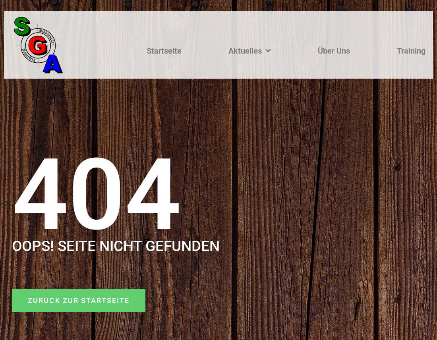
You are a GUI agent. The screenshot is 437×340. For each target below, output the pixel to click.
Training (411, 51)
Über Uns (334, 51)
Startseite (164, 51)
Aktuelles (249, 51)
